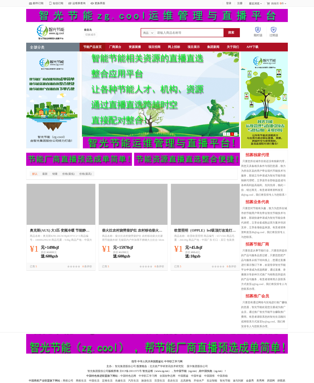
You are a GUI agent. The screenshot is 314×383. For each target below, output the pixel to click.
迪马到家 (238, 380)
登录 (228, 3)
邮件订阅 (36, 3)
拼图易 (281, 380)
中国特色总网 (128, 375)
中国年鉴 (196, 375)
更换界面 (97, 3)
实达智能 (212, 380)
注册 (239, 3)
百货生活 (159, 380)
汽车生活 (133, 380)
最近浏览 (255, 3)
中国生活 (94, 380)
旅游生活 (146, 380)
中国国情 (209, 375)
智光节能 (225, 380)
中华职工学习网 (148, 375)
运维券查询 (76, 3)
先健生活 (120, 380)
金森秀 (250, 380)
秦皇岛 (88, 29)
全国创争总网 (167, 375)
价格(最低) (68, 173)
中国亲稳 (222, 375)
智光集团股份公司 (125, 366)
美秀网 (260, 380)
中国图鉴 (183, 375)
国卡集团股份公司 (197, 366)
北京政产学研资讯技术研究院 (167, 366)
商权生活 (81, 380)
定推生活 (107, 380)
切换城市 (90, 34)
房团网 (271, 380)
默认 (35, 173)
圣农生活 (172, 380)
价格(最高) (85, 173)
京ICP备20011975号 (130, 371)
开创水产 (199, 380)
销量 (55, 173)
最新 (45, 173)
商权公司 (68, 380)
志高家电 (186, 380)
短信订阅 (56, 3)
